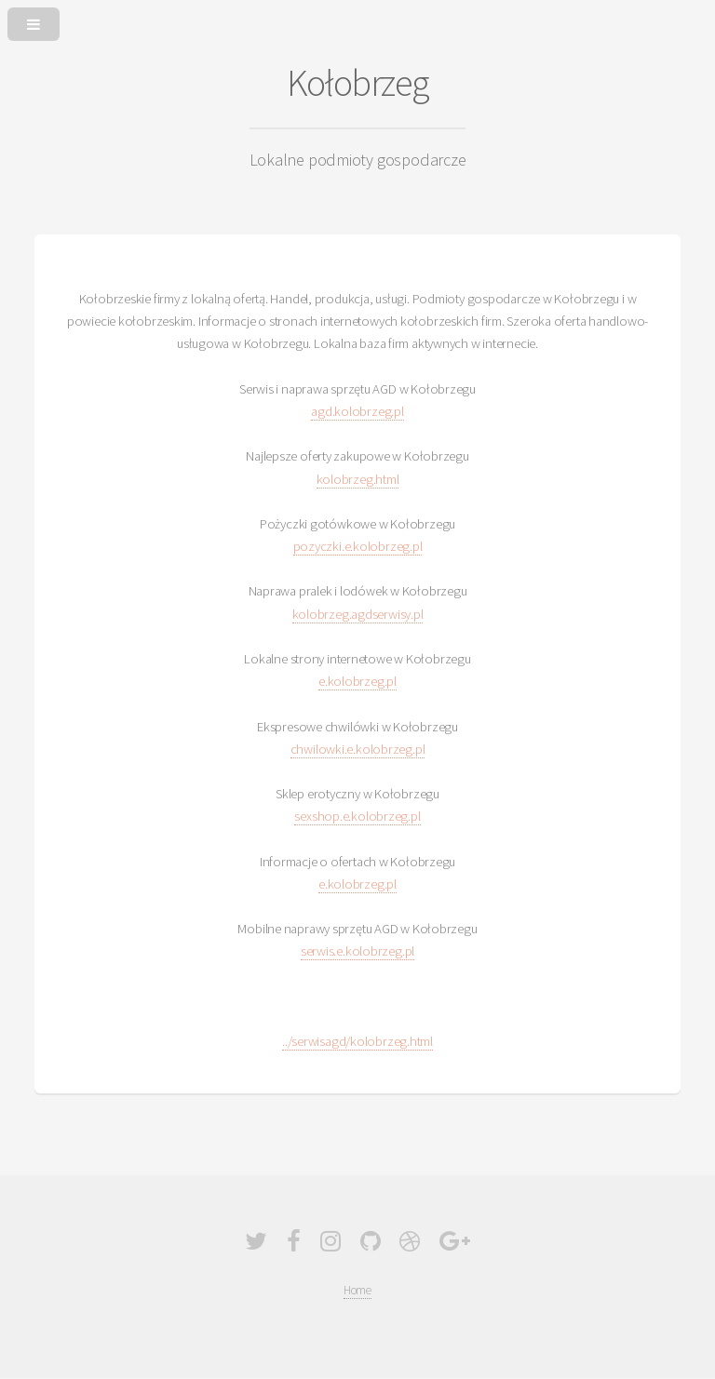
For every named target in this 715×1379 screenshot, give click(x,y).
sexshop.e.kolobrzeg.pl (357, 816)
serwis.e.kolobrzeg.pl (357, 951)
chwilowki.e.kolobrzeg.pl (357, 749)
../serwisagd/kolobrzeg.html (357, 1041)
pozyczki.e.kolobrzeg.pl (358, 546)
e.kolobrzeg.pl (357, 681)
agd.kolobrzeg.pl (357, 411)
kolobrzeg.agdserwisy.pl (358, 614)
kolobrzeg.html (358, 479)
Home (357, 1290)
